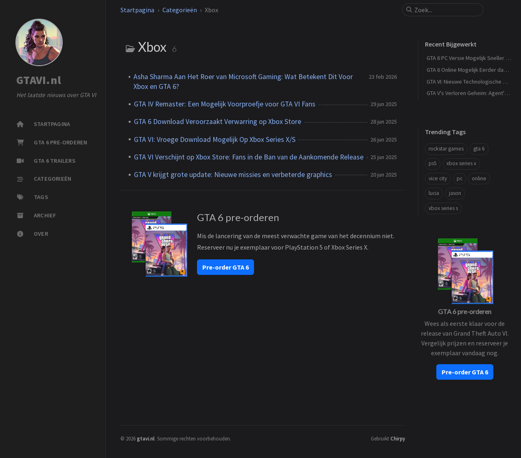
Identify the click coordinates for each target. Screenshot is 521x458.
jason (455, 193)
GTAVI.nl (38, 80)
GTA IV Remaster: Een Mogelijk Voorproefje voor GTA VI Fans (224, 104)
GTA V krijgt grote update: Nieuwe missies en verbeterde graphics (233, 174)
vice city (438, 178)
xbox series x (461, 163)
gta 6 (479, 148)
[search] (446, 10)
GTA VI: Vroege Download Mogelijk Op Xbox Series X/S (215, 139)
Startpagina (137, 10)
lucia (434, 193)
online (479, 178)
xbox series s (443, 208)
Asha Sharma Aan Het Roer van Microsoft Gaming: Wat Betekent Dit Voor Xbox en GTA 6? (243, 81)
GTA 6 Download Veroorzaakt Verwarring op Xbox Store (217, 121)
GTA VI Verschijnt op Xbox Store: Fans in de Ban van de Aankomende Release (248, 157)
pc (459, 178)
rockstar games (446, 148)
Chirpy (397, 438)
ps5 (433, 163)
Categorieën (179, 10)
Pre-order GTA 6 (225, 267)
